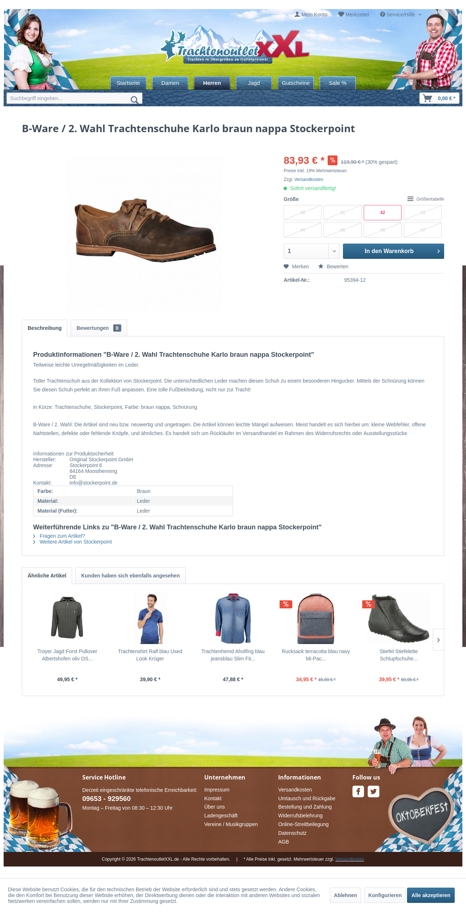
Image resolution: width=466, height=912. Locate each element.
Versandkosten (309, 179)
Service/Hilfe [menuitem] (398, 14)
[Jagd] (254, 83)
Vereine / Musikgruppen (231, 824)
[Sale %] (338, 83)
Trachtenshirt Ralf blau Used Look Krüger (150, 655)
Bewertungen (98, 328)
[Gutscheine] (296, 83)
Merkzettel (357, 14)
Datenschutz (292, 833)
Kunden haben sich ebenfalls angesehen (130, 576)
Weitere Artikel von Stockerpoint (72, 542)
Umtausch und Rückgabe (306, 798)
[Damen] (170, 83)
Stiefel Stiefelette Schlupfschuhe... (399, 655)
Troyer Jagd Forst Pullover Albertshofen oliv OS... (67, 655)
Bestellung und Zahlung (305, 807)
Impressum (216, 790)
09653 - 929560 (106, 798)
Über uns (214, 807)
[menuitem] (311, 14)
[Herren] (212, 83)
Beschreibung (45, 328)
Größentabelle (425, 199)
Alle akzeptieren (430, 895)
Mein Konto (314, 14)
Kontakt (212, 798)
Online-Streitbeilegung (303, 824)
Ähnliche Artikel (47, 576)
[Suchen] (134, 99)
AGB (283, 842)
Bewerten (333, 266)
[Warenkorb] (439, 98)
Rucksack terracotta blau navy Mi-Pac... (316, 655)
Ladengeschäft (221, 815)
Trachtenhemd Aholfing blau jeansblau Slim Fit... (233, 655)
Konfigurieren (385, 895)
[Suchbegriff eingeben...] (74, 98)
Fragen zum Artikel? (59, 536)
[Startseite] (128, 83)
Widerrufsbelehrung (300, 815)
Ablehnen (345, 895)
